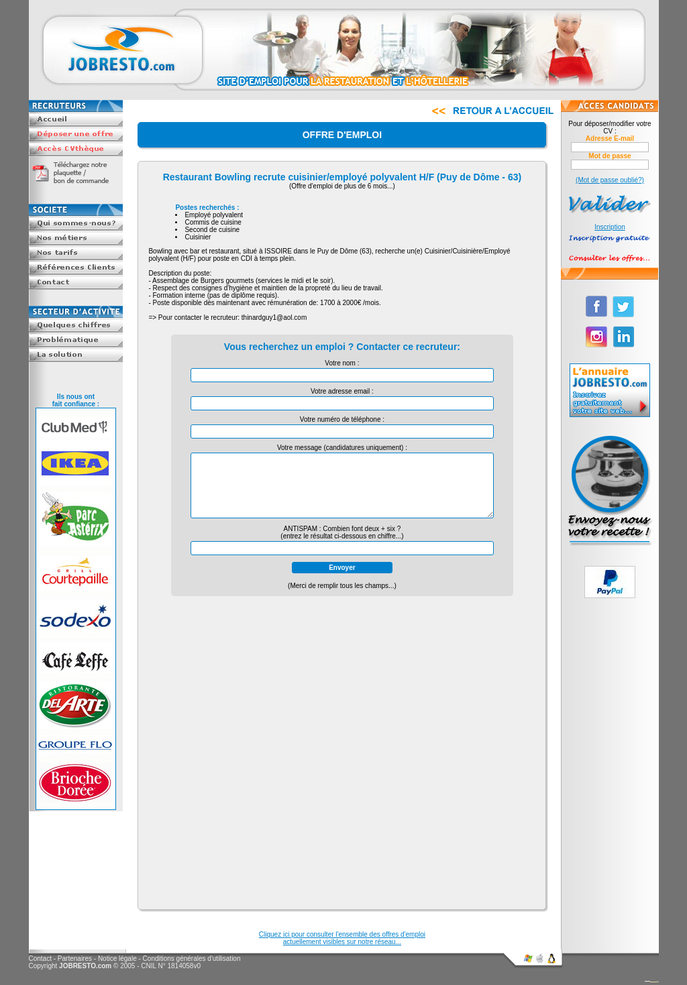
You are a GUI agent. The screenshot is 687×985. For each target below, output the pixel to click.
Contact (40, 958)
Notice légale (117, 958)
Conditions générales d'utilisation (192, 958)
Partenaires (75, 958)
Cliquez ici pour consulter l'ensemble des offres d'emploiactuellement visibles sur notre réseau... (342, 938)
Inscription (609, 227)
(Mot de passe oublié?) (610, 180)
